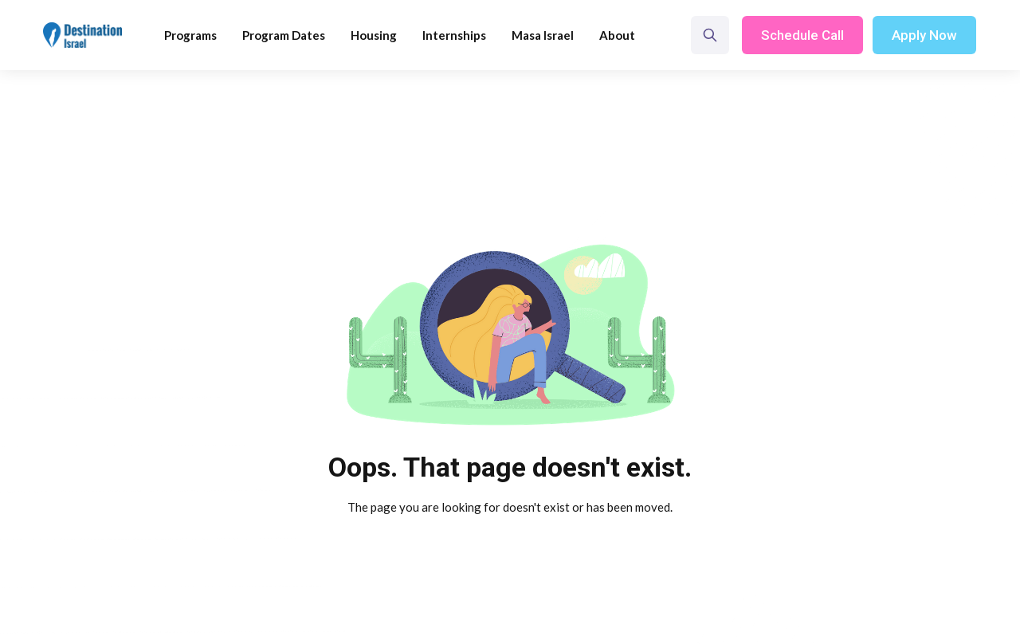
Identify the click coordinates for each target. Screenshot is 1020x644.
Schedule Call (802, 35)
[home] (82, 35)
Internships (454, 35)
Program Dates (283, 35)
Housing (374, 35)
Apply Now (924, 35)
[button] (190, 35)
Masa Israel (543, 35)
